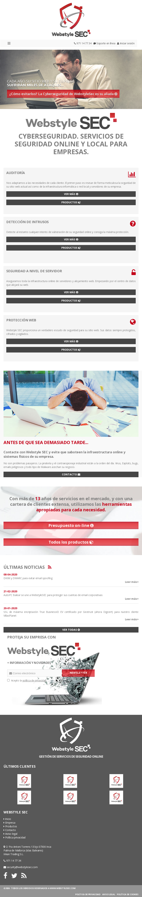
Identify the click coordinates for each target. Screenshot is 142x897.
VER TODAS (71, 629)
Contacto (10, 830)
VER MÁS (71, 194)
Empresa (9, 822)
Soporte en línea (104, 43)
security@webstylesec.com (21, 867)
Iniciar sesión (125, 43)
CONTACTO (71, 474)
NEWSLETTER (78, 672)
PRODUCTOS (71, 202)
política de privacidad (34, 680)
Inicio (7, 819)
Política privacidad (15, 837)
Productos (10, 826)
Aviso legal (10, 833)
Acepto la (26, 680)
